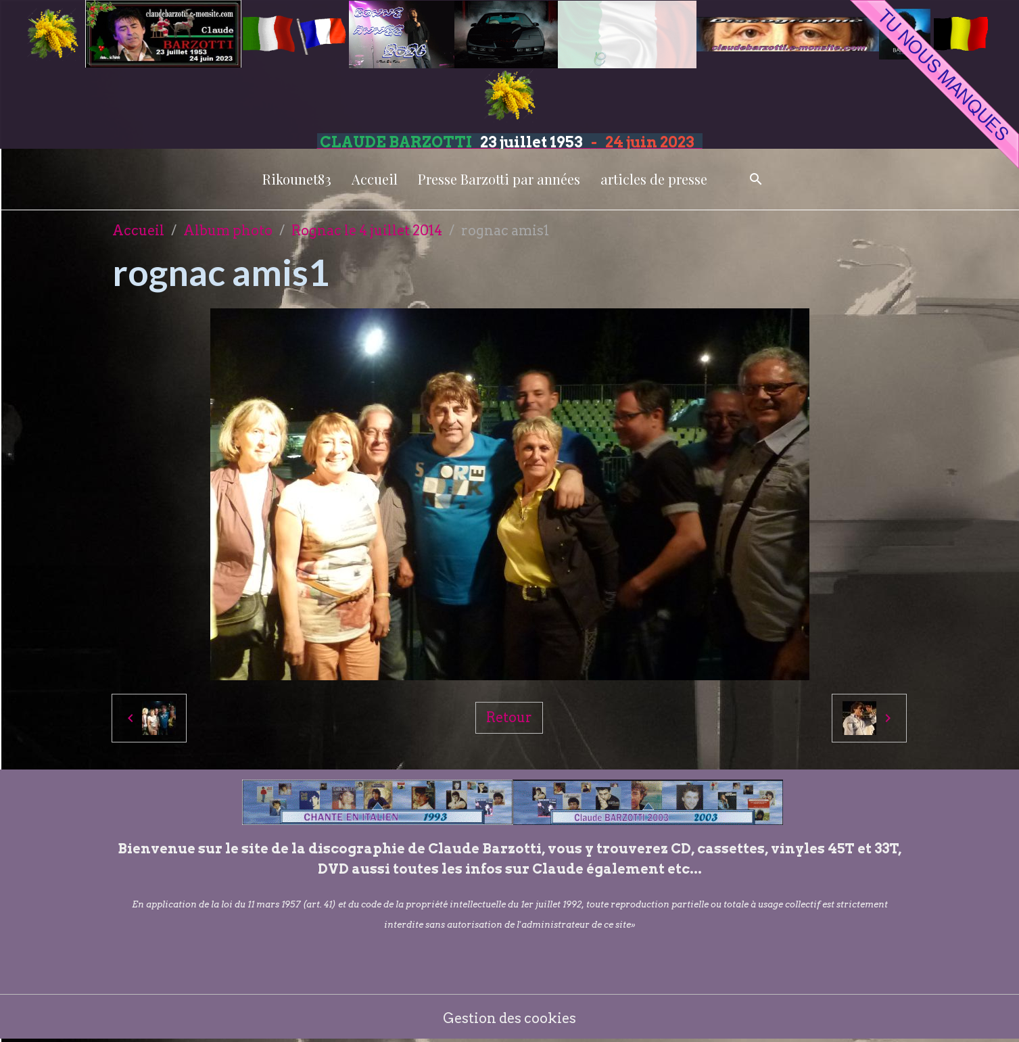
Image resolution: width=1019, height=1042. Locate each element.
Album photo (227, 230)
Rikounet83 (296, 179)
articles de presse (653, 179)
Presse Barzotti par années (499, 179)
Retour (509, 717)
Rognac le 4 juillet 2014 (366, 230)
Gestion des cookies (509, 1018)
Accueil (375, 179)
